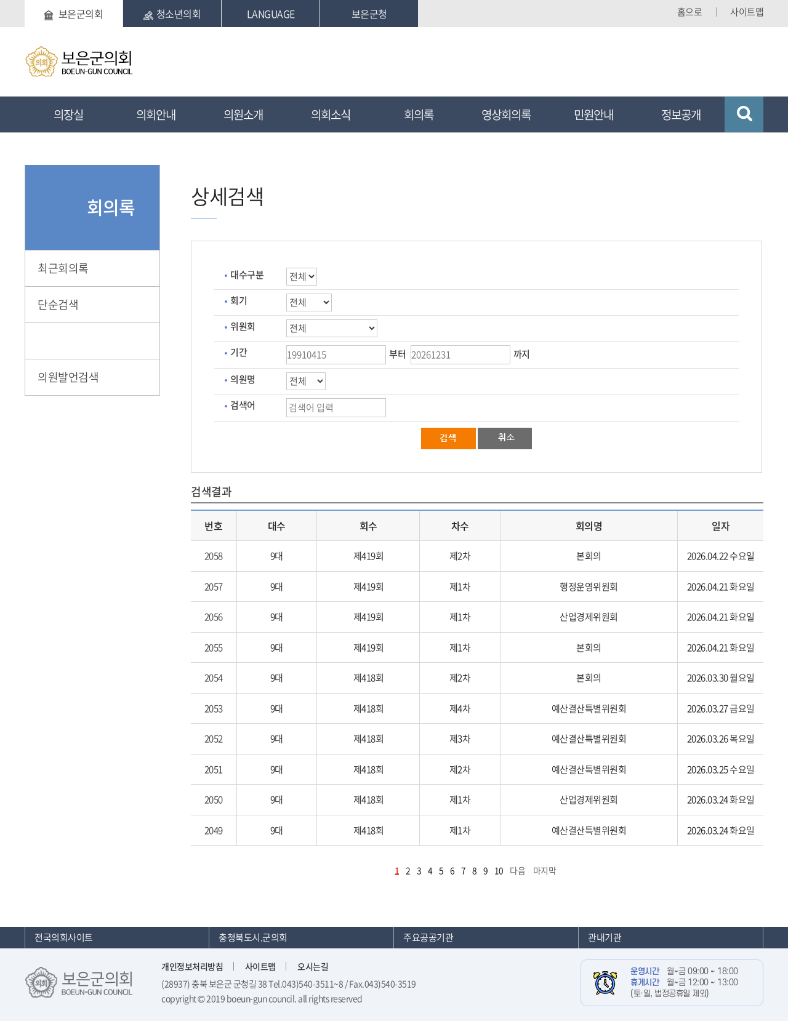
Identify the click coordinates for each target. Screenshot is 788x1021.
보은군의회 (73, 13)
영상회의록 (506, 114)
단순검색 (58, 304)
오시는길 (312, 966)
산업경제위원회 (589, 616)
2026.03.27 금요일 (721, 708)
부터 (397, 354)
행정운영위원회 (589, 586)
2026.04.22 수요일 (721, 556)
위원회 (242, 326)
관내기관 (604, 937)
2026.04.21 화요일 (721, 586)
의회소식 (330, 114)
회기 (238, 300)
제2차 (460, 556)
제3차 (460, 738)
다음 (517, 870)
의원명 (242, 379)
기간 (238, 352)
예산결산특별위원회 (589, 708)
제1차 (460, 586)
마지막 (545, 870)
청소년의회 (172, 13)
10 (499, 870)
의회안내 (155, 114)
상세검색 (58, 340)
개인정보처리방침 (192, 966)
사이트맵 (746, 11)
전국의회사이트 (63, 937)
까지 (521, 354)
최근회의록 (63, 268)
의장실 (68, 114)
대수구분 (246, 274)
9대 (276, 556)
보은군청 (369, 13)
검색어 (242, 405)
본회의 (588, 556)
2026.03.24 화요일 (721, 799)
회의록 (418, 114)
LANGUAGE (271, 13)
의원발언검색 (68, 377)
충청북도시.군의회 (253, 937)
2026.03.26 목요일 (721, 738)
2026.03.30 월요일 (721, 677)
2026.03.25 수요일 (721, 769)
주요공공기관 (428, 937)
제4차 (460, 708)
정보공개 (681, 114)
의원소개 (243, 114)
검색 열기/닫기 (744, 114)
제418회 (368, 677)
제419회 (368, 556)
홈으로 (689, 11)
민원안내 (593, 114)
